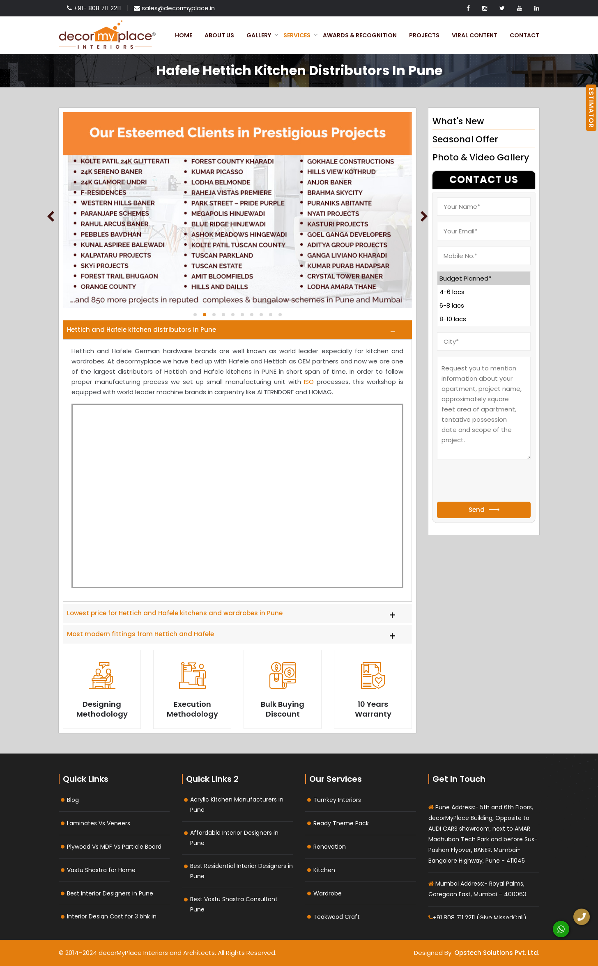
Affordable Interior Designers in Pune (234, 838)
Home (183, 35)
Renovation (329, 847)
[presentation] (499, 482)
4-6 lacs (483, 292)
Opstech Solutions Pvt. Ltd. (496, 952)
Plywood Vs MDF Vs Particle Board (114, 847)
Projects (424, 35)
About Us (219, 35)
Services (296, 35)
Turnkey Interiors (337, 800)
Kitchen (324, 870)
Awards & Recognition (360, 35)
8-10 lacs (483, 319)
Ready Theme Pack (341, 823)
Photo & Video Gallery (480, 157)
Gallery (258, 35)
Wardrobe (327, 893)
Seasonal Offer (465, 139)
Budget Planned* (483, 278)
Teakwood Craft (336, 917)
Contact (524, 35)
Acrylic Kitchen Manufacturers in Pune (236, 804)
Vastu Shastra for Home (101, 870)
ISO (309, 381)
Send (484, 509)
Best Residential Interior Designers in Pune (241, 871)
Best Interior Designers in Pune (110, 893)
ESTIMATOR (591, 107)
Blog (73, 800)
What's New (458, 121)
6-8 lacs (483, 305)
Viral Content (474, 35)
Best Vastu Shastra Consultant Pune (234, 904)
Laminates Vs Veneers (98, 823)
